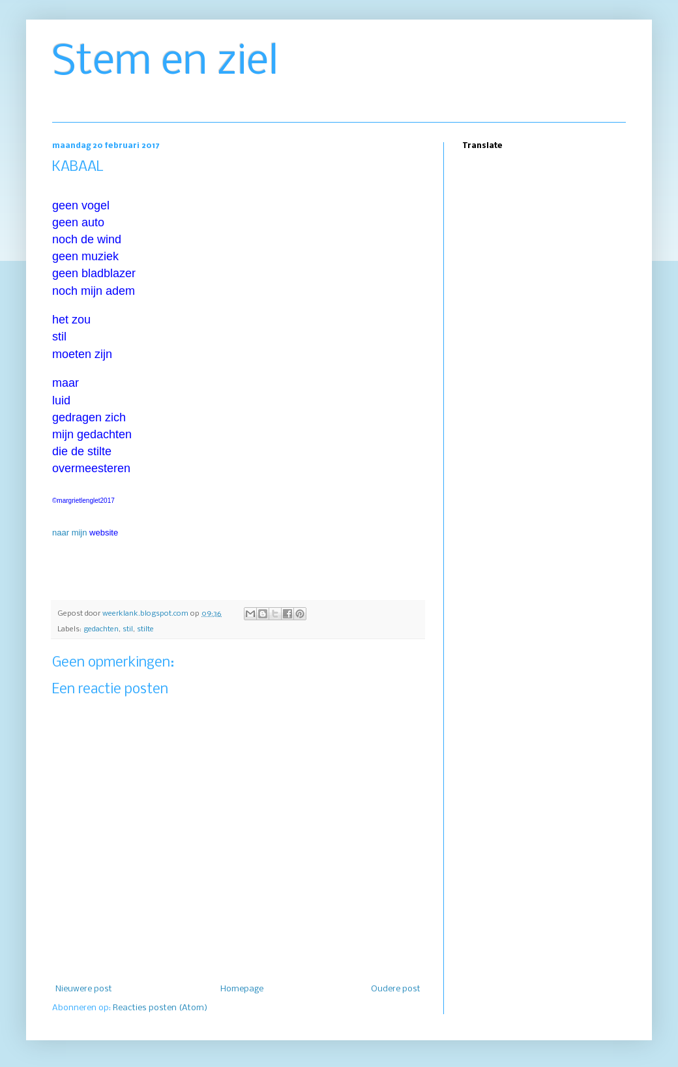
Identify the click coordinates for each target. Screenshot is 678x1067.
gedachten (101, 629)
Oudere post (395, 989)
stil (128, 629)
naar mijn (69, 532)
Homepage (241, 989)
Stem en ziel (165, 62)
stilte (145, 629)
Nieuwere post (83, 989)
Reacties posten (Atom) (160, 1008)
